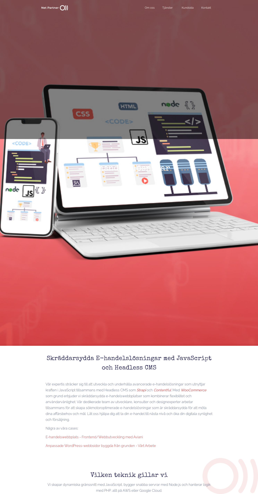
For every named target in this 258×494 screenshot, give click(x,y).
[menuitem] (151, 8)
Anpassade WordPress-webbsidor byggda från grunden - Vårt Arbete (101, 446)
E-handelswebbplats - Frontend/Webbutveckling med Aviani (94, 437)
